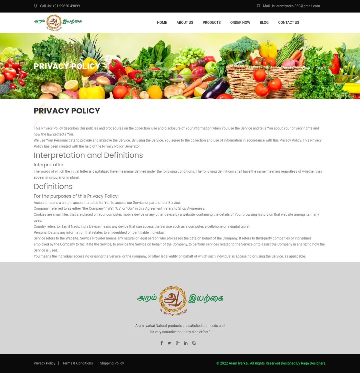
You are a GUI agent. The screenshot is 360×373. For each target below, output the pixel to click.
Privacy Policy (44, 363)
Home (162, 23)
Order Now (240, 23)
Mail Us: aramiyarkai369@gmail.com (288, 6)
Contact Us (288, 23)
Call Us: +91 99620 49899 (57, 6)
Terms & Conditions (77, 363)
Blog (264, 23)
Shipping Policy (112, 363)
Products (212, 23)
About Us (184, 23)
